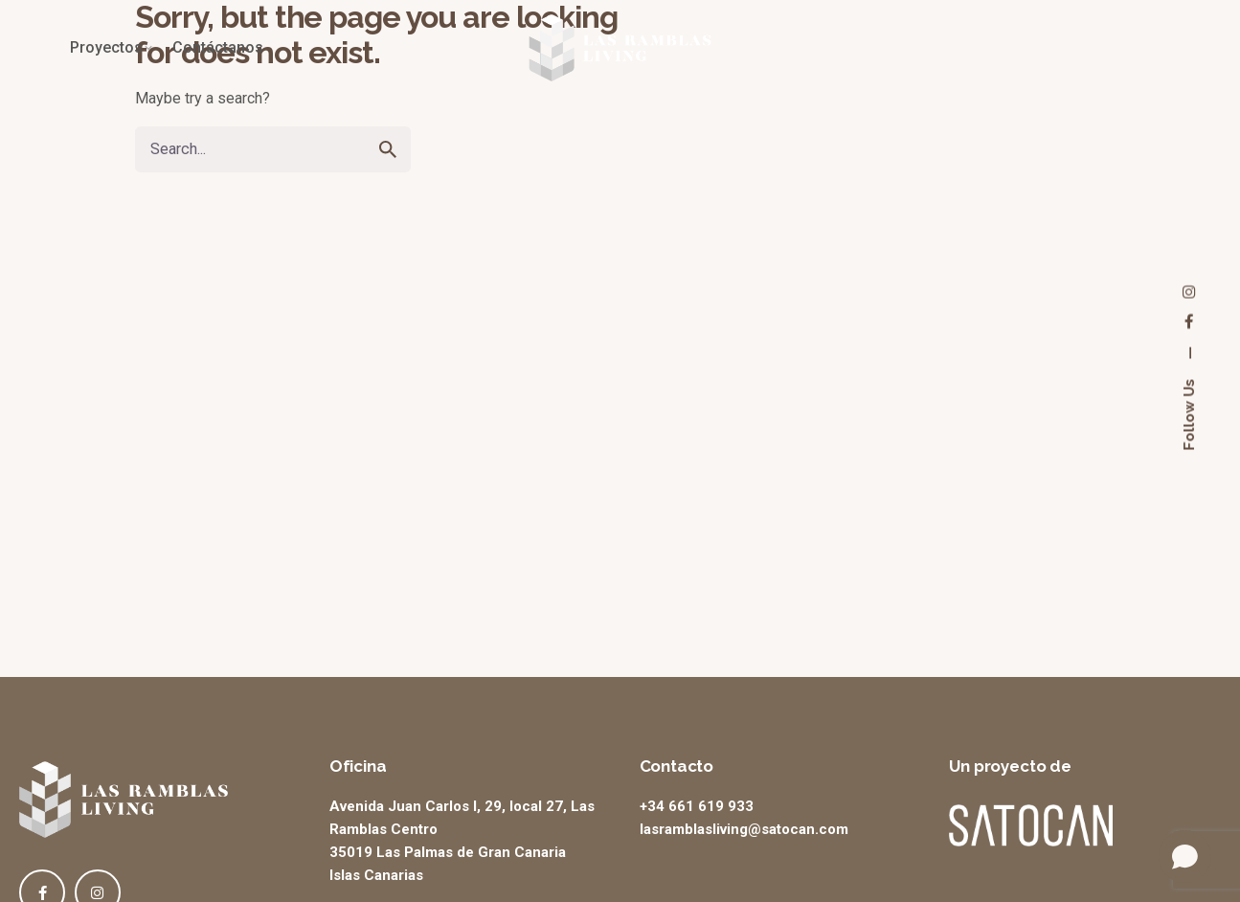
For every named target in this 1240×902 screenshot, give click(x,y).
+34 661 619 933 (697, 806)
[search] (388, 149)
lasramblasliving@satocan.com (744, 829)
